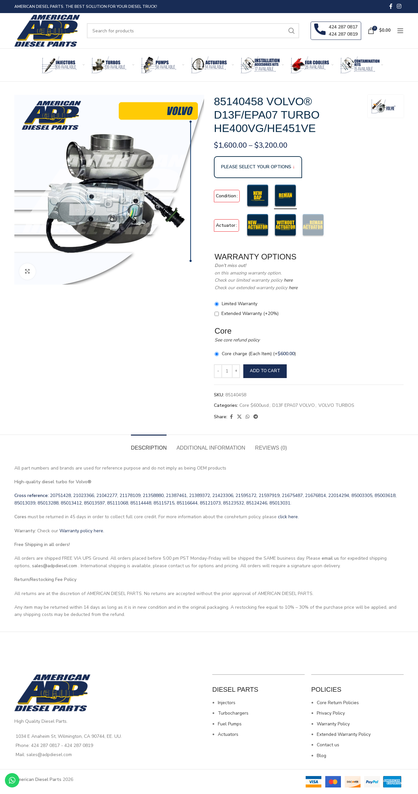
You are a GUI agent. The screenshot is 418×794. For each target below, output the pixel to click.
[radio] (257, 196)
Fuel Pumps (230, 724)
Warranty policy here (81, 531)
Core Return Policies (338, 703)
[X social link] (239, 417)
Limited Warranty (239, 304)
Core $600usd (254, 405)
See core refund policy (237, 340)
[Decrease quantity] (218, 371)
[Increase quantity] (236, 371)
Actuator (225, 225)
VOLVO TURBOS (336, 405)
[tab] (149, 445)
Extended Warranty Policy (344, 734)
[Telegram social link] (255, 417)
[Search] (193, 30)
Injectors (226, 703)
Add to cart (265, 371)
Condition (226, 196)
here (287, 280)
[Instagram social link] (399, 6)
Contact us (328, 745)
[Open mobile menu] (400, 30)
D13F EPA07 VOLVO (293, 405)
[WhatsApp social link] (247, 417)
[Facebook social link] (391, 6)
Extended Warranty (250, 313)
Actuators (228, 734)
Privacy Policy (331, 713)
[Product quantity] (227, 371)
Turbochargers (233, 713)
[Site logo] (47, 30)
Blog (321, 756)
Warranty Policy (333, 724)
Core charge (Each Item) (259, 354)
